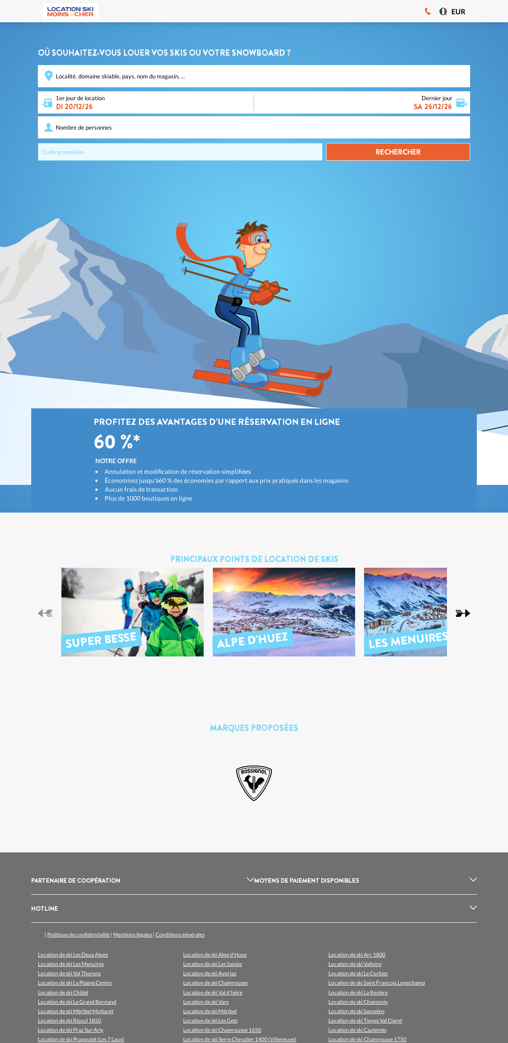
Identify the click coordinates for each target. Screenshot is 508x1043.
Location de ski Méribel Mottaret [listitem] (75, 1011)
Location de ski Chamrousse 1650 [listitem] (222, 1030)
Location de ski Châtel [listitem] (63, 992)
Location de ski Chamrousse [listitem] (215, 983)
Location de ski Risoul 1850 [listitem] (69, 1020)
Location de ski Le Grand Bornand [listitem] (77, 1002)
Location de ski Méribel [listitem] (210, 1011)
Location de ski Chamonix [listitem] (358, 1002)
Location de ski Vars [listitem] (206, 1002)
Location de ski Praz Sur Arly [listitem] (70, 1030)
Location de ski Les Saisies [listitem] (212, 964)
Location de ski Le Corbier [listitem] (358, 973)
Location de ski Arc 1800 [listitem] (356, 954)
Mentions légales (132, 934)
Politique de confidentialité (78, 934)
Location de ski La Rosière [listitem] (358, 992)
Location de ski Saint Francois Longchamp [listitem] (376, 983)
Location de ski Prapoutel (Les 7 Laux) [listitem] (81, 1039)
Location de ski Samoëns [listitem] (356, 1011)
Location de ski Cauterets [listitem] (357, 1030)
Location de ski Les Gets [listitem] (210, 1020)
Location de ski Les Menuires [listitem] (71, 964)
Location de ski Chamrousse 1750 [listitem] (367, 1039)
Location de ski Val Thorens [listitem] (69, 973)
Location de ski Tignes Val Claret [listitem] (365, 1020)
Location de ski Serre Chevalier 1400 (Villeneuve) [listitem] (239, 1039)
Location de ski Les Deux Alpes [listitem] (73, 954)
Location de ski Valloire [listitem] (354, 964)
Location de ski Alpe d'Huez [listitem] (215, 954)
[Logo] (70, 11)
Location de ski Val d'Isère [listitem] (212, 992)
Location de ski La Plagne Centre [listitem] (75, 983)
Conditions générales (180, 934)
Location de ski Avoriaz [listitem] (210, 973)
